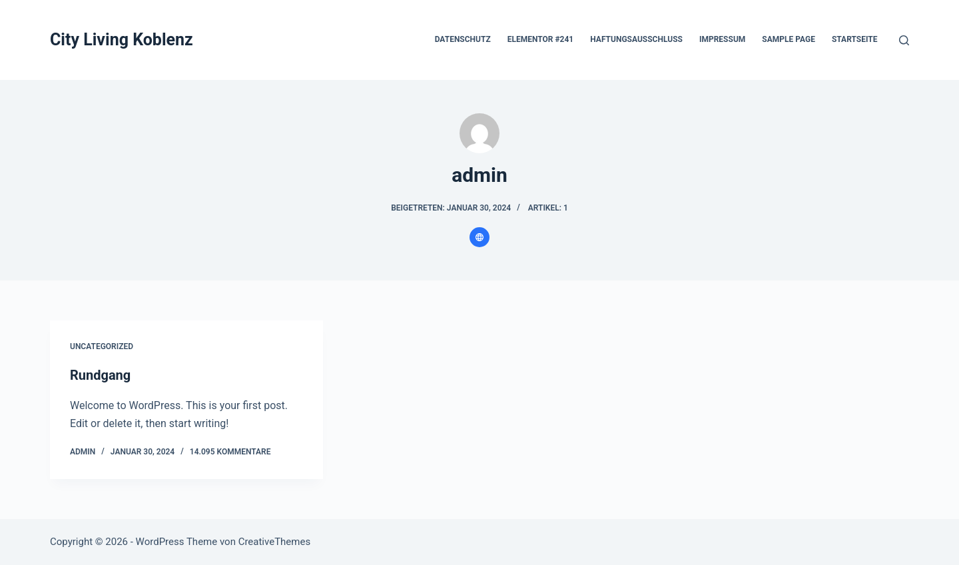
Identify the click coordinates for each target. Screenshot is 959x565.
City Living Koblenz (121, 39)
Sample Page (788, 39)
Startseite (855, 39)
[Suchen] (904, 40)
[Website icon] (479, 237)
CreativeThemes (274, 542)
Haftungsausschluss (636, 39)
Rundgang (100, 375)
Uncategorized (101, 346)
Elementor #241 (540, 39)
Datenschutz (463, 39)
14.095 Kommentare (230, 451)
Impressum (722, 39)
